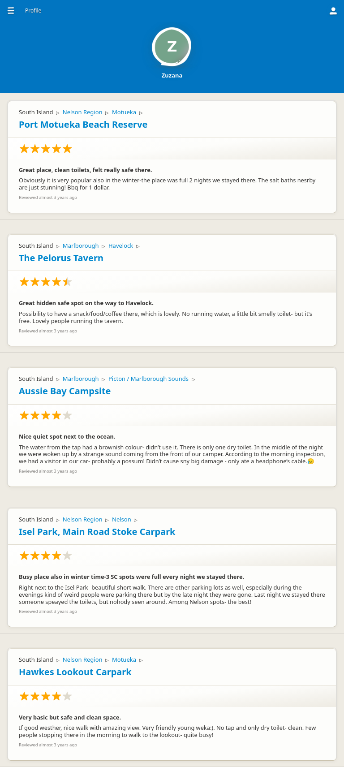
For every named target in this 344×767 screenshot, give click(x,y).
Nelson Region (83, 112)
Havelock (120, 245)
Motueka (124, 112)
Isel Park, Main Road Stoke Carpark (97, 532)
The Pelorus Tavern (61, 258)
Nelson (121, 519)
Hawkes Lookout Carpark (75, 672)
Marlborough (81, 245)
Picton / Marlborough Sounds (148, 379)
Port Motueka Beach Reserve (83, 124)
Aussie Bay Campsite (65, 391)
